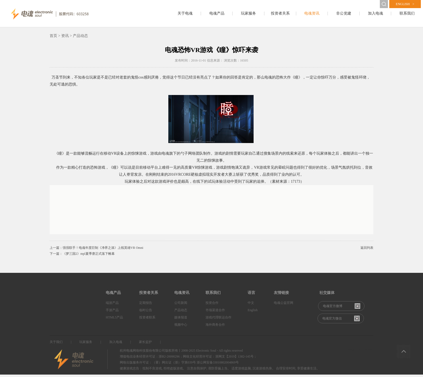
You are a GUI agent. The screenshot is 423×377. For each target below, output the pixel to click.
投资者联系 (147, 320)
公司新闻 (180, 305)
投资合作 (212, 305)
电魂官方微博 (332, 308)
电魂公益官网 (283, 305)
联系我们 (407, 13)
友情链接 (281, 295)
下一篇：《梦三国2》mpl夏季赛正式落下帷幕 (82, 256)
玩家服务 (248, 13)
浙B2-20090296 (169, 359)
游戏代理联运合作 (218, 320)
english (405, 4)
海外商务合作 (215, 327)
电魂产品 (216, 13)
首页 (53, 38)
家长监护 (145, 344)
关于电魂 (185, 13)
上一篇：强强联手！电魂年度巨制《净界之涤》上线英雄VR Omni (96, 250)
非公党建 (343, 13)
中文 (251, 305)
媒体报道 (180, 320)
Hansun (368, 352)
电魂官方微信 (332, 321)
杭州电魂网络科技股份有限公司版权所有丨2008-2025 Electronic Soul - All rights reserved (181, 353)
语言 (251, 295)
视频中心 (180, 327)
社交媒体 (327, 295)
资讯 (65, 38)
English (253, 312)
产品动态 (180, 312)
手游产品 (112, 312)
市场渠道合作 (215, 312)
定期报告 (145, 305)
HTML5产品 (114, 320)
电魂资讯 (311, 13)
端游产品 (112, 305)
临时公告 (145, 312)
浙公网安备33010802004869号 (218, 365)
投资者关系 (280, 13)
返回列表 (366, 250)
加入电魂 (375, 13)
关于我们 (56, 344)
